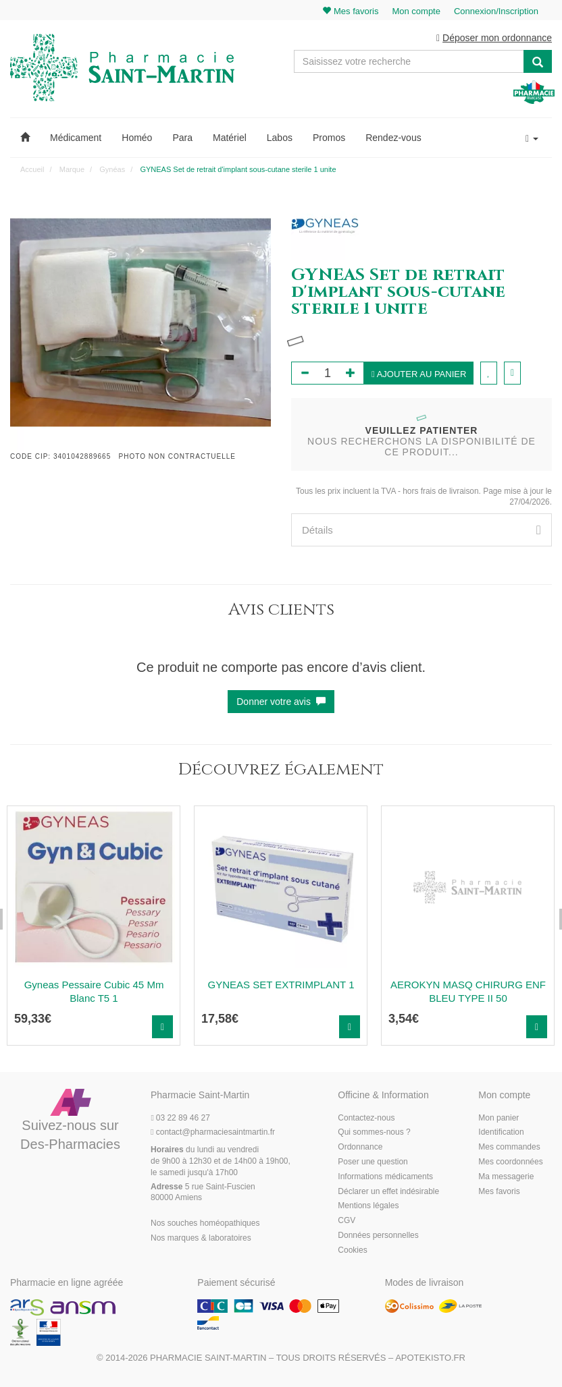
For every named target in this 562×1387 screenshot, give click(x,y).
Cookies (352, 1250)
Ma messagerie (506, 1176)
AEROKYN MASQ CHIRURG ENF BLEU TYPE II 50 (468, 991)
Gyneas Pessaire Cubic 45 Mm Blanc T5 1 (94, 991)
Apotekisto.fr (430, 1358)
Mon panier (498, 1118)
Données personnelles (378, 1235)
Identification (500, 1132)
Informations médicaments (385, 1176)
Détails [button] (421, 530)
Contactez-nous (366, 1118)
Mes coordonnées (510, 1161)
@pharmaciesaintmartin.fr (213, 1132)
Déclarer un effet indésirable (388, 1191)
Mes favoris (498, 1191)
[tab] (421, 530)
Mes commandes (509, 1147)
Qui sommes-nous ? (374, 1132)
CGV (346, 1220)
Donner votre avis (281, 701)
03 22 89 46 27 (180, 1118)
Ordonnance (360, 1147)
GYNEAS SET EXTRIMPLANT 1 (280, 984)
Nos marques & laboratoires (201, 1238)
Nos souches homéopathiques (205, 1223)
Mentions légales (368, 1205)
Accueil (32, 169)
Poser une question (372, 1161)
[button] (25, 137)
